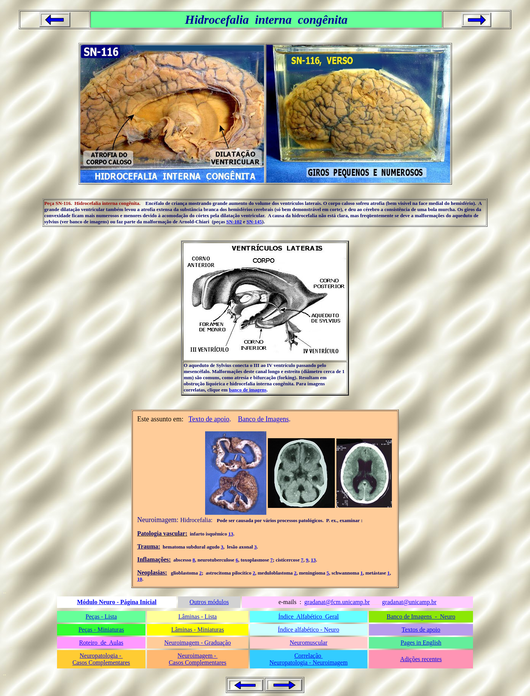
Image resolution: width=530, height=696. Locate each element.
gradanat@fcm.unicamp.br (337, 602)
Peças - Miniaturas (101, 629)
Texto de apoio (209, 419)
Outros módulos (209, 602)
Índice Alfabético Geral (308, 616)
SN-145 (254, 221)
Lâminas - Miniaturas (197, 629)
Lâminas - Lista (197, 616)
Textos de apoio (420, 629)
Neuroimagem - (198, 655)
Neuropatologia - (101, 655)
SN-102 (233, 221)
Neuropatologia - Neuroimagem (308, 662)
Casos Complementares (101, 662)
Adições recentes (421, 659)
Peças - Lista (101, 616)
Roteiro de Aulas (101, 642)
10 (139, 579)
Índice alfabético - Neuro (308, 629)
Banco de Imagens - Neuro (420, 616)
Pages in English (421, 642)
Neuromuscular (309, 642)
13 (230, 534)
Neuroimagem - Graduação (197, 642)
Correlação (308, 655)
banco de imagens (247, 390)
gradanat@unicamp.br (409, 602)
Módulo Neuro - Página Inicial (117, 602)
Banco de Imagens (263, 419)
